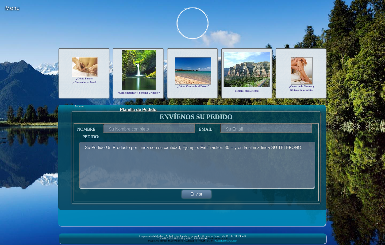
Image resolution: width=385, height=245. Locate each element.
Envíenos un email (218, 238)
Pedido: (89, 136)
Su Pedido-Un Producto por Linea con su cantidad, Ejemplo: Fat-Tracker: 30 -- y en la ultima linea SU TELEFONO (197, 165)
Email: (205, 129)
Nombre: (85, 129)
